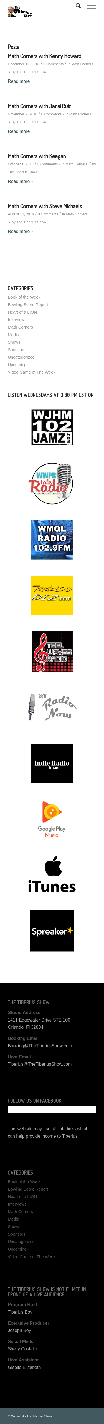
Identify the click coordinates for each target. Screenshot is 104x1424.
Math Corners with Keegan (37, 156)
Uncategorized (21, 357)
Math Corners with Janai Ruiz (39, 106)
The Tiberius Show (31, 72)
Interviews (17, 319)
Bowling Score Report (28, 304)
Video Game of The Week (31, 372)
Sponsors (16, 349)
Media (13, 334)
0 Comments (53, 64)
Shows (14, 342)
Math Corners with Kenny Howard (44, 55)
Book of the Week (24, 297)
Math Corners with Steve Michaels (45, 206)
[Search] (75, 5)
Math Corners (82, 64)
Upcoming (17, 364)
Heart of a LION (22, 312)
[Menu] (88, 5)
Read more (21, 81)
